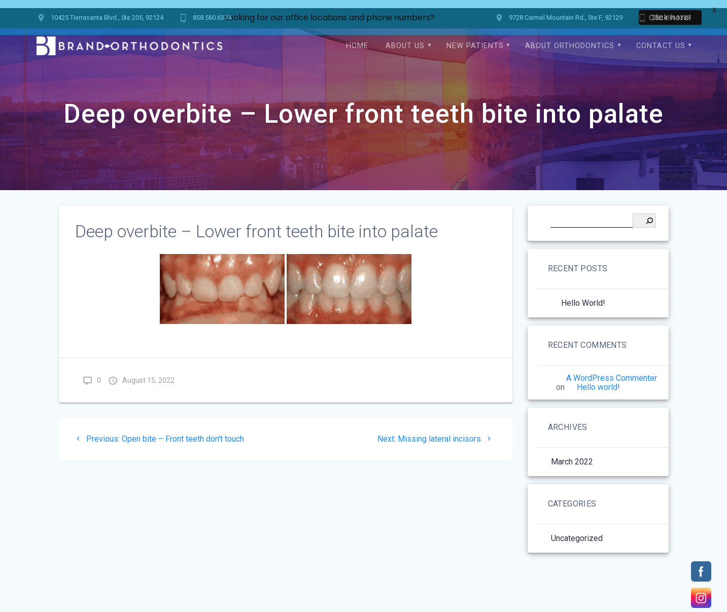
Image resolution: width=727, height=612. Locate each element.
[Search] (644, 212)
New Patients (475, 37)
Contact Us (660, 37)
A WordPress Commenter (611, 370)
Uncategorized (577, 530)
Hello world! (583, 295)
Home (357, 37)
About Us (405, 37)
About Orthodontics (569, 37)
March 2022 (572, 453)
